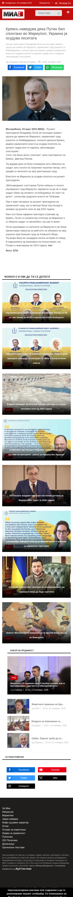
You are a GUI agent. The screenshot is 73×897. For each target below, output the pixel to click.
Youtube (48, 769)
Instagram (18, 786)
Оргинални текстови (13, 847)
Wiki (47, 778)
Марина (38, 742)
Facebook (18, 769)
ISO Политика (9, 840)
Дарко (37, 725)
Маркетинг (8, 815)
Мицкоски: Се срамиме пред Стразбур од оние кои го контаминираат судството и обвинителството (37, 684)
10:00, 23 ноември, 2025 (55, 725)
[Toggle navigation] (67, 12)
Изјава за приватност (13, 833)
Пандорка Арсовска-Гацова (22, 62)
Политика (7, 837)
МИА (36, 708)
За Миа (6, 808)
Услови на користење (14, 829)
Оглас (5, 826)
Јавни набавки (10, 819)
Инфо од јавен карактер (15, 822)
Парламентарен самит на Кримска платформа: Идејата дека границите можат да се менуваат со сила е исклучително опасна (36, 358)
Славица (17, 690)
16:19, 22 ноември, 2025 (57, 742)
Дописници (8, 844)
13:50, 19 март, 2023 (51, 62)
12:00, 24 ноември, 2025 (36, 690)
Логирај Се (65, 3)
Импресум (7, 812)
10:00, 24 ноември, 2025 (54, 708)
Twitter (17, 778)
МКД (14, 677)
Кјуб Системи (23, 869)
